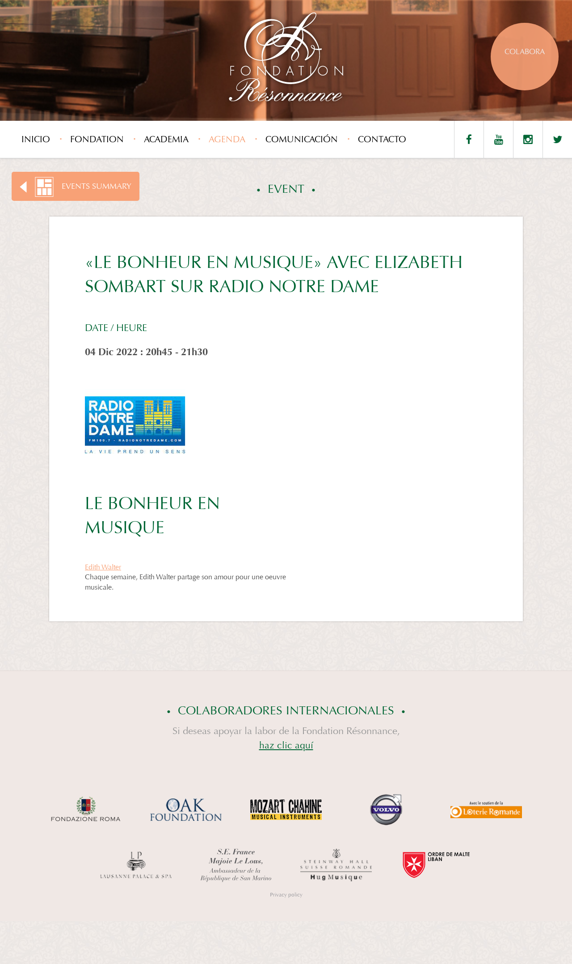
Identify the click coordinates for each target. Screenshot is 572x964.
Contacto (382, 139)
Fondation (97, 139)
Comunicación (301, 139)
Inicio (35, 139)
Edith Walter (103, 567)
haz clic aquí (286, 745)
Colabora (525, 51)
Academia (166, 139)
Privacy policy (286, 895)
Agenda (227, 139)
